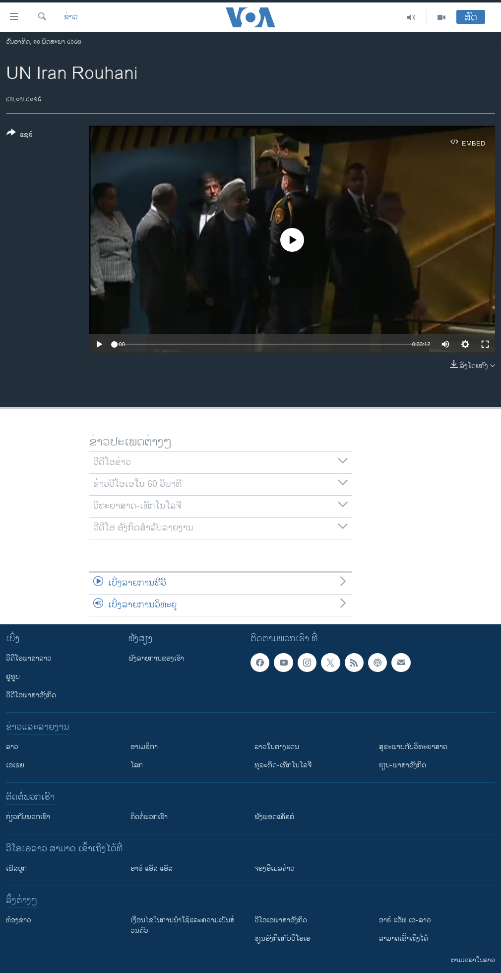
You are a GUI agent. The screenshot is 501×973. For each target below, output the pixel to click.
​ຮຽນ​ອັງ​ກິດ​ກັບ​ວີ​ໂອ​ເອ (282, 938)
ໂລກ (136, 765)
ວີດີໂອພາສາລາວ (29, 658)
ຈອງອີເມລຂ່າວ (274, 868)
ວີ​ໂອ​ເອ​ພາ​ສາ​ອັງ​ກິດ (280, 920)
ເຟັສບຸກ (16, 868)
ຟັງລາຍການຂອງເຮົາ (156, 658)
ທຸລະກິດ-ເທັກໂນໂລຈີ (283, 765)
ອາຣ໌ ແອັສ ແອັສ (151, 868)
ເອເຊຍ (15, 765)
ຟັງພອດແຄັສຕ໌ (274, 817)
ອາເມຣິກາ (144, 747)
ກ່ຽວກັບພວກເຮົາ (28, 817)
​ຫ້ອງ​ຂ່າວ (18, 920)
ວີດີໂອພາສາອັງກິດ (31, 695)
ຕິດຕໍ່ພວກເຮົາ (149, 817)
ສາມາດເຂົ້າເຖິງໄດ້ (403, 938)
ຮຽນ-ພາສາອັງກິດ (402, 765)
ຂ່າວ (71, 17)
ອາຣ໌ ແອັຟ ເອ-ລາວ (405, 920)
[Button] (19, 136)
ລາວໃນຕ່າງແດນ (276, 747)
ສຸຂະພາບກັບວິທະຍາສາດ (413, 747)
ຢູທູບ (13, 677)
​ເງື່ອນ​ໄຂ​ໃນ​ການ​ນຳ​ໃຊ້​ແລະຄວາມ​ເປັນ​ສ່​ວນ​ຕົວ (182, 925)
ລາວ (12, 747)
